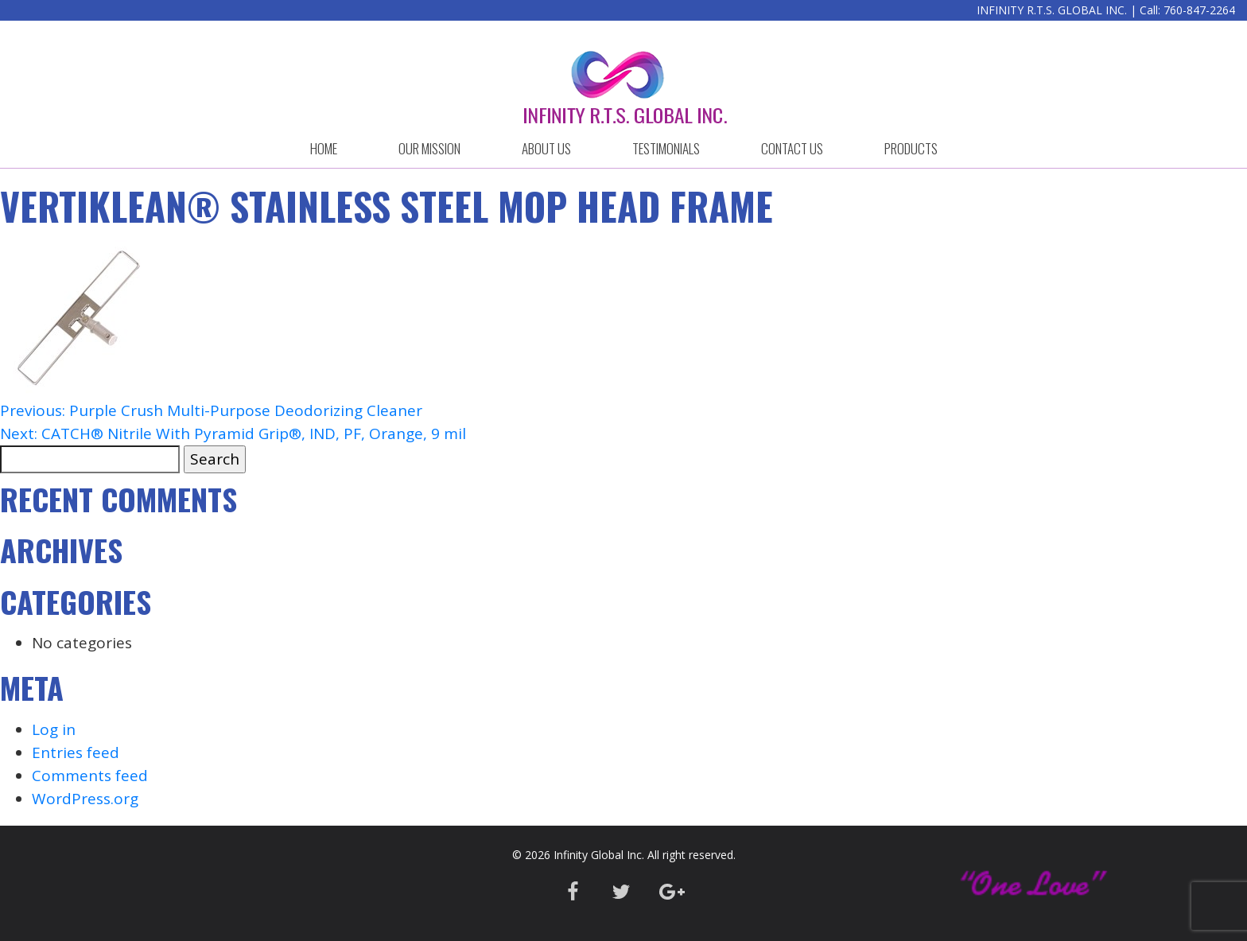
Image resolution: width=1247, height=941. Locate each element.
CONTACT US (792, 148)
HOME (323, 148)
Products (911, 148)
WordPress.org (85, 798)
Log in (54, 729)
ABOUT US (546, 148)
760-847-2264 (1199, 9)
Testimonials (666, 148)
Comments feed (90, 775)
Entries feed (75, 752)
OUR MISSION (429, 148)
